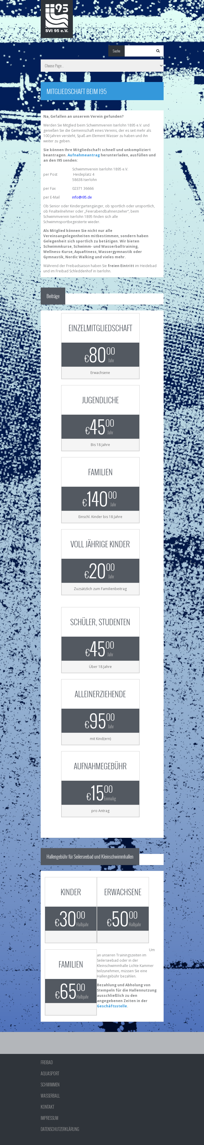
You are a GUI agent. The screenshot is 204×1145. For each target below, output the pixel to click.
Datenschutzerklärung (60, 1129)
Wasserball (50, 1096)
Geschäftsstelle (112, 1006)
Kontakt (47, 1107)
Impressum (49, 1118)
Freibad (47, 1062)
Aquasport (50, 1073)
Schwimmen (50, 1084)
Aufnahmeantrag (84, 155)
